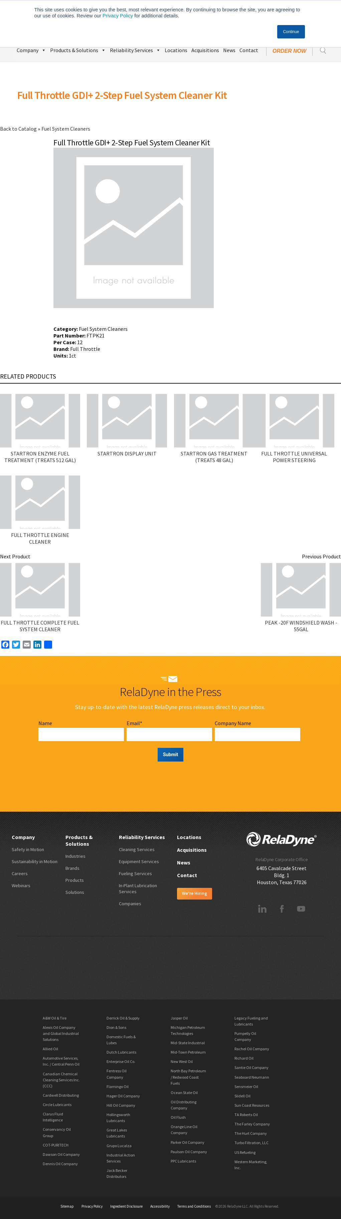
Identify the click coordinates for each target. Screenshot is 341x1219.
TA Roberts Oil (246, 1114)
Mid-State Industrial (188, 1042)
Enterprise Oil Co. (121, 1061)
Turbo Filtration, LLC (251, 1142)
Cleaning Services (137, 849)
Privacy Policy (118, 15)
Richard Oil (243, 1058)
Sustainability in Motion (34, 861)
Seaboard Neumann (251, 1077)
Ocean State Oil (184, 1092)
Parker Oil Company (187, 1142)
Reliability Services (135, 49)
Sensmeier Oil (246, 1086)
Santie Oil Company (251, 1067)
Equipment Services (139, 861)
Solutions (74, 892)
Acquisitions (205, 50)
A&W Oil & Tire (54, 1018)
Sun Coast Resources (251, 1105)
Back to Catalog (19, 128)
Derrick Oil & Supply (123, 1018)
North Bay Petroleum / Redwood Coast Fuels (188, 1076)
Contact (248, 50)
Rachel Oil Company (251, 1048)
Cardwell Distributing (61, 1095)
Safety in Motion (28, 849)
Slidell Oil (242, 1095)
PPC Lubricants (183, 1161)
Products (74, 880)
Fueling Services (135, 873)
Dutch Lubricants (121, 1052)
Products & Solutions (78, 49)
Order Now (289, 51)
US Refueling (244, 1152)
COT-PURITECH (55, 1144)
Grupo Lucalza (119, 1145)
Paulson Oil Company (189, 1151)
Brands (72, 868)
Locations (176, 50)
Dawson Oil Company (61, 1154)
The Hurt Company (250, 1133)
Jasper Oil (179, 1018)
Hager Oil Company (123, 1095)
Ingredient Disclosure (126, 1206)
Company (31, 49)
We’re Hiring (194, 893)
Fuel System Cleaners (65, 128)
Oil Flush (178, 1117)
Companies (130, 904)
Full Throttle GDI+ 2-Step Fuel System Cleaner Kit (122, 95)
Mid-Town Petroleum (188, 1052)
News (229, 50)
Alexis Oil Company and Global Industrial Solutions (61, 1033)
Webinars (21, 886)
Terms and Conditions (194, 1206)
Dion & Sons (116, 1027)
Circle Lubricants (57, 1104)
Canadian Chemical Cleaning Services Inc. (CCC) (61, 1079)
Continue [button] (291, 31)
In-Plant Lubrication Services (138, 889)
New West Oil (182, 1061)
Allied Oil (50, 1048)
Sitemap (67, 1206)
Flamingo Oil (118, 1086)
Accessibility (160, 1206)
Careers (20, 873)
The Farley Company (252, 1123)
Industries (75, 856)
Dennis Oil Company (60, 1163)
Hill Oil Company (121, 1105)
